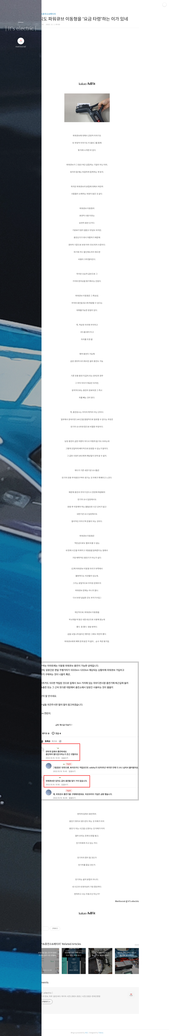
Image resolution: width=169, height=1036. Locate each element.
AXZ (103, 1033)
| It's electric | (20, 28)
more (154, 945)
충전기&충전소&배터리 (62, 14)
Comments (58, 982)
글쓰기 (5, 1030)
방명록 (16, 1030)
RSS (26, 1030)
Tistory (117, 1033)
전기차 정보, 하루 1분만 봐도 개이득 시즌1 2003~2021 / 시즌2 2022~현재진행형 (86, 996)
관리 (36, 1030)
